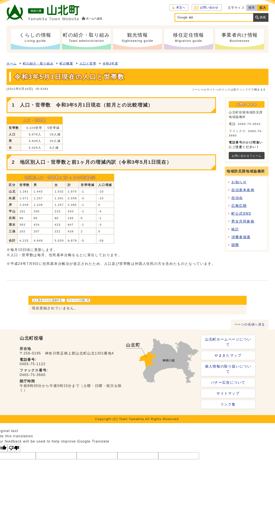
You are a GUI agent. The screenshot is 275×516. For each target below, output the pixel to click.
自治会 (237, 198)
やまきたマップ (228, 355)
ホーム (12, 63)
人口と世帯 (87, 63)
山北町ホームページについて (228, 341)
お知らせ (239, 182)
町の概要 (66, 63)
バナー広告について (228, 382)
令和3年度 (110, 63)
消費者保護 (241, 237)
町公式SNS (241, 213)
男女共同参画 (242, 221)
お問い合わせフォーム (246, 156)
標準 (251, 7)
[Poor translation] (14, 448)
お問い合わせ (209, 7)
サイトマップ (228, 393)
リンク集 (228, 404)
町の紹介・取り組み (38, 63)
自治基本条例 (242, 190)
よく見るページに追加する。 (48, 300)
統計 (235, 229)
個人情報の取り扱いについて (228, 368)
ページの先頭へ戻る (249, 324)
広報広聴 (239, 206)
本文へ (180, 7)
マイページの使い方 (78, 300)
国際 (235, 245)
